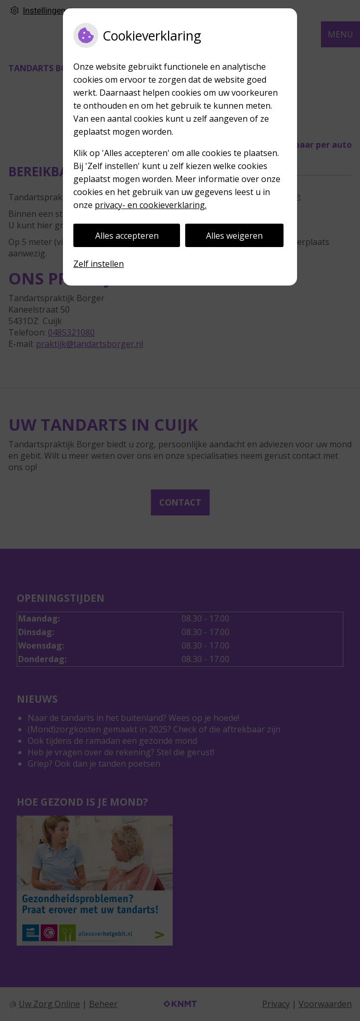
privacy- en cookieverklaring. (151, 205)
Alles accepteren (127, 235)
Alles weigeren (234, 235)
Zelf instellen (98, 263)
